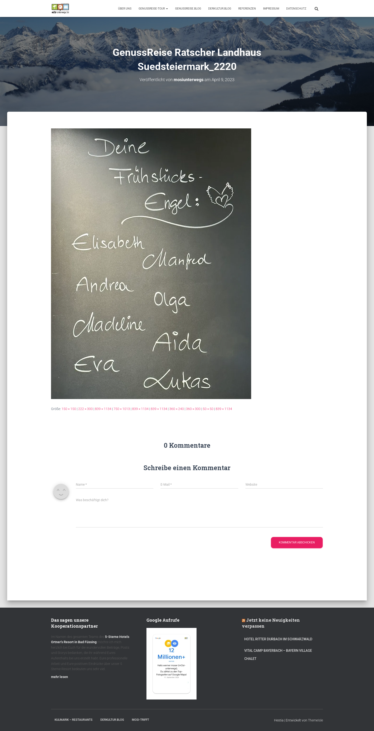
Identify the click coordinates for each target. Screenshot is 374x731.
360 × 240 (176, 409)
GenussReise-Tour (153, 8)
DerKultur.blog (219, 8)
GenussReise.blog (188, 8)
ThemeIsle (315, 720)
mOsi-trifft (140, 719)
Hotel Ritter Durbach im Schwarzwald (278, 639)
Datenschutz (296, 8)
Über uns (124, 8)
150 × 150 (69, 409)
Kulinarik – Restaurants (74, 719)
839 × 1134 (103, 409)
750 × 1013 (122, 409)
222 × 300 (85, 409)
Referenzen (247, 8)
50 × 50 (208, 409)
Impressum (271, 8)
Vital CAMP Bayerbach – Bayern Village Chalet (278, 655)
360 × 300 (193, 409)
